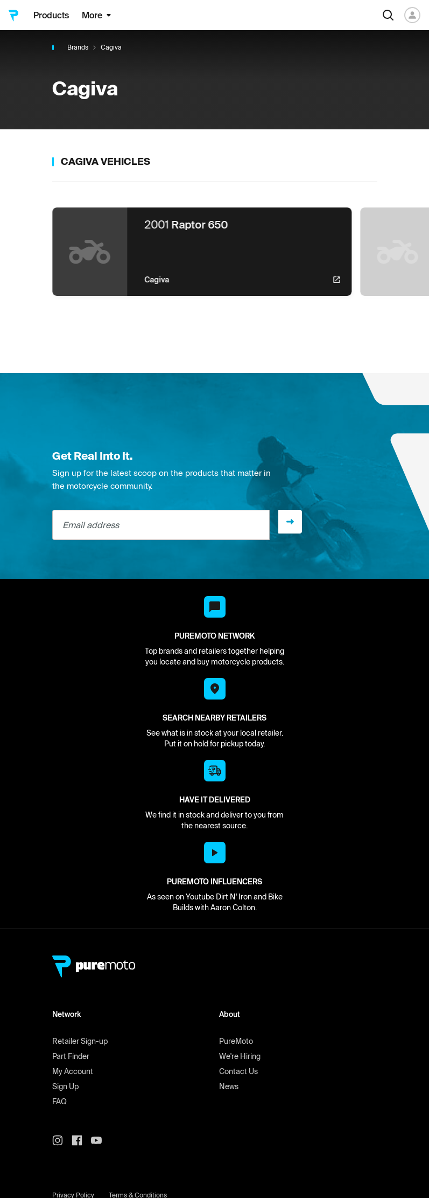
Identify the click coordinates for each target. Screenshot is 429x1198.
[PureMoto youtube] (100, 1140)
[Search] (388, 15)
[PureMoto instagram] (62, 1140)
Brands (77, 47)
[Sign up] (290, 522)
